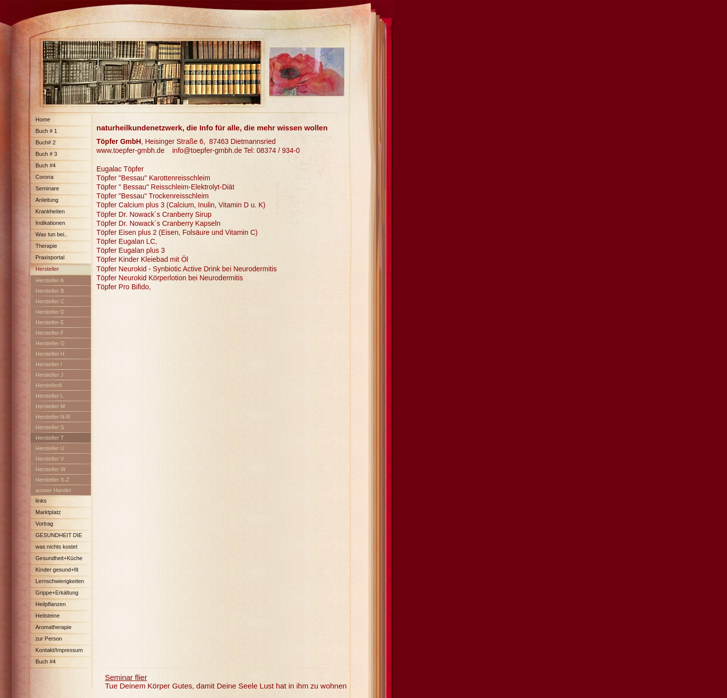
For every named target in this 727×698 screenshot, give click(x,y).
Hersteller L (49, 396)
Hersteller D (49, 312)
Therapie (46, 246)
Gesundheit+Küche (58, 558)
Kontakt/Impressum (59, 650)
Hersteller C (49, 301)
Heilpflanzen (50, 604)
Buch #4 (45, 165)
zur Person (48, 639)
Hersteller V (49, 459)
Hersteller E (49, 322)
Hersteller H (49, 354)
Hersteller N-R (52, 417)
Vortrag (44, 524)
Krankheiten (50, 211)
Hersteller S (49, 427)
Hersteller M (50, 406)
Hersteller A (49, 280)
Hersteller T (49, 438)
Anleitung (46, 200)
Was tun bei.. (51, 234)
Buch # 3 (46, 154)
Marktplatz (48, 512)
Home (42, 119)
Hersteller (47, 269)
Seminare (47, 188)
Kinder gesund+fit (56, 570)
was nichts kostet (56, 547)
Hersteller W (50, 469)
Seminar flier (126, 677)
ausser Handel (53, 490)
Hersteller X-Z (52, 480)
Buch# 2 (45, 142)
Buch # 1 (46, 131)
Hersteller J (49, 375)
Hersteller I (48, 364)
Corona (44, 177)
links (40, 501)
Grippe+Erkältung (56, 593)
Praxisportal (49, 257)
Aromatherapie (53, 627)
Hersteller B (49, 291)
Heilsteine (47, 616)
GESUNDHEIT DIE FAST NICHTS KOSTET (59, 537)
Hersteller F (49, 333)
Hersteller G (50, 343)
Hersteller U (49, 448)
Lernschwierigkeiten (59, 581)
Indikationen (50, 223)
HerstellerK (48, 385)
